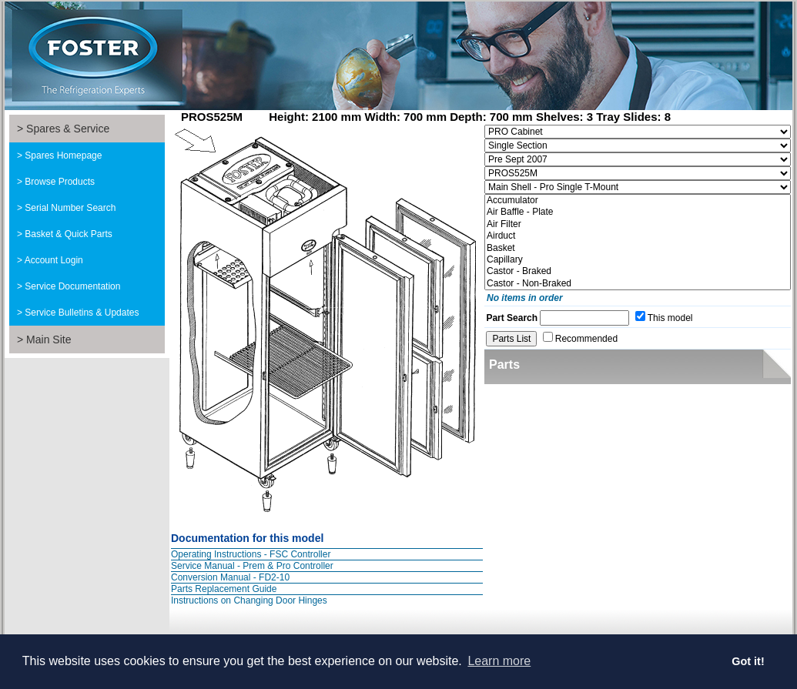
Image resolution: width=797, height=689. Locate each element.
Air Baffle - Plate (637, 212)
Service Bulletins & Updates (82, 312)
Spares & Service (67, 128)
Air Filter (637, 224)
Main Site (48, 339)
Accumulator (637, 200)
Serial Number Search (70, 207)
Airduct (637, 236)
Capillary (637, 260)
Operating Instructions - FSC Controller (250, 554)
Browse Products (60, 181)
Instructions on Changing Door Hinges (249, 600)
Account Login (54, 260)
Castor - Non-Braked (637, 283)
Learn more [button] (499, 660)
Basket (637, 248)
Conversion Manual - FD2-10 (230, 577)
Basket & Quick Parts (68, 234)
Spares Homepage (63, 155)
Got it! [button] (748, 661)
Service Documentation (72, 286)
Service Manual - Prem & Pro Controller (252, 565)
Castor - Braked (637, 271)
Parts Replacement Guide (223, 589)
